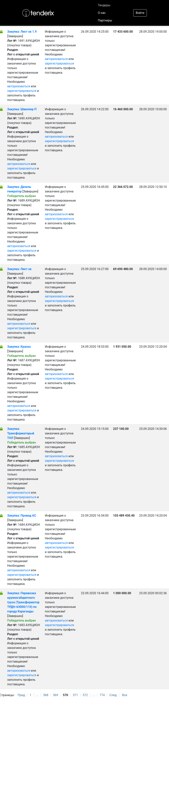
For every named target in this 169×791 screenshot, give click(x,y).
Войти (140, 13)
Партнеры (105, 20)
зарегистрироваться (21, 91)
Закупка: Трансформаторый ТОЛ (20, 433)
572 (85, 695)
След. (113, 695)
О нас (102, 13)
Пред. (22, 695)
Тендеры (104, 5)
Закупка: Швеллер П (22, 109)
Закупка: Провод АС (21, 515)
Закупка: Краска (19, 346)
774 (102, 695)
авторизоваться (18, 86)
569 (55, 695)
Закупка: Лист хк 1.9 (22, 31)
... (37, 695)
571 (75, 695)
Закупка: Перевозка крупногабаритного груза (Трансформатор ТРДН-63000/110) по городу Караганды (23, 602)
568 (45, 695)
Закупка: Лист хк (19, 269)
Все (124, 695)
